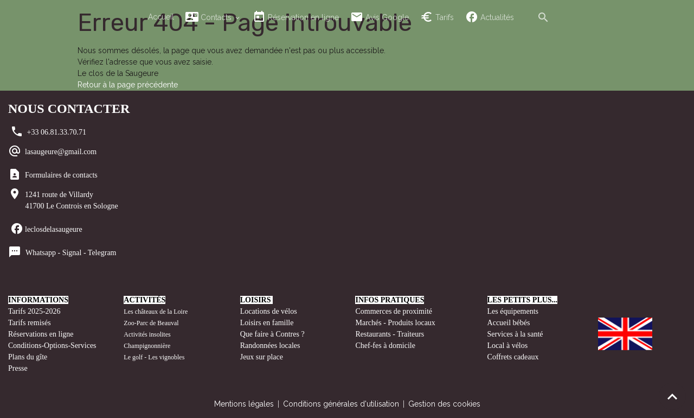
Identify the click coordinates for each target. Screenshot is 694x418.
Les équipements (512, 311)
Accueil (161, 16)
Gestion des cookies (444, 404)
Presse (18, 368)
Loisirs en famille (267, 323)
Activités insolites (147, 334)
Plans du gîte (27, 357)
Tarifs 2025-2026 (34, 311)
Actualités (489, 17)
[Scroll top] (672, 396)
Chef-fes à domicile (385, 345)
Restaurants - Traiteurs (389, 334)
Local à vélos (507, 345)
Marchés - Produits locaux (396, 323)
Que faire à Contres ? (272, 334)
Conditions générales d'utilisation (341, 404)
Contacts (209, 17)
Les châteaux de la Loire (156, 311)
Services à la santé (515, 334)
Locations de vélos (268, 311)
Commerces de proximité (393, 311)
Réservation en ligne (296, 17)
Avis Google (379, 17)
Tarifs (437, 17)
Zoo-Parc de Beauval (151, 323)
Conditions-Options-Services (52, 345)
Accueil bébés (508, 323)
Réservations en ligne (41, 334)
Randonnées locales (270, 345)
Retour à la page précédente (128, 84)
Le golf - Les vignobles (154, 357)
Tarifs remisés (30, 323)
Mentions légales (244, 404)
